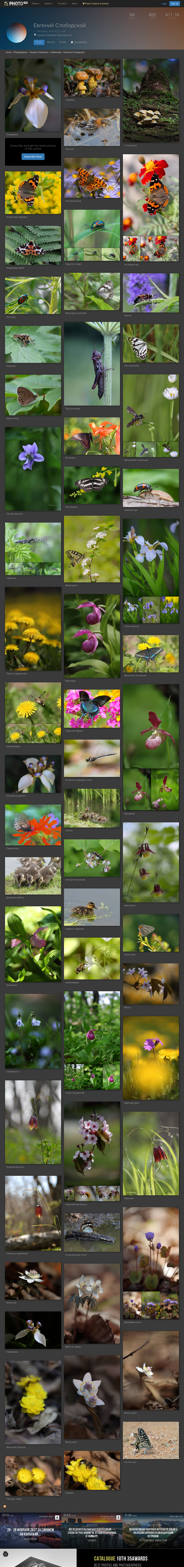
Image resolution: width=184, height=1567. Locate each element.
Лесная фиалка (14, 514)
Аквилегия (129, 906)
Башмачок (11, 985)
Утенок (69, 831)
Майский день (131, 1103)
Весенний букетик (16, 1447)
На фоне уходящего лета (78, 780)
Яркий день (71, 586)
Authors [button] (48, 4)
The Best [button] (62, 4)
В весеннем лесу (15, 1167)
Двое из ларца (73, 1347)
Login (164, 4)
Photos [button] (36, 4)
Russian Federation (46, 35)
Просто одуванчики (16, 674)
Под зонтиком (72, 409)
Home (9, 52)
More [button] (75, 4)
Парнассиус (12, 849)
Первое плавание (74, 929)
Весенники (71, 1442)
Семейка (70, 100)
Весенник (11, 1303)
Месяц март (130, 1413)
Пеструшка (71, 507)
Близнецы (70, 681)
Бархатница (12, 419)
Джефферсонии (132, 1322)
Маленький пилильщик (136, 460)
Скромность (12, 1072)
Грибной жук (130, 510)
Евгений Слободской (74, 52)
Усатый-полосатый (75, 880)
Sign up (174, 4)
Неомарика (12, 135)
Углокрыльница (73, 201)
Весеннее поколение (135, 676)
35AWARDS (79, 42)
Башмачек (129, 814)
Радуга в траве (73, 264)
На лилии (70, 458)
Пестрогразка (131, 366)
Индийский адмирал (17, 217)
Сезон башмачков (74, 1093)
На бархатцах (131, 265)
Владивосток (64, 35)
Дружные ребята (15, 898)
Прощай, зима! (14, 1499)
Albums (51, 42)
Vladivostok (56, 52)
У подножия (130, 146)
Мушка (128, 316)
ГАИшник (11, 578)
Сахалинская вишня (76, 1205)
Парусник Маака (74, 731)
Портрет (69, 149)
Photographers (21, 52)
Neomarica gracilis (15, 796)
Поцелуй (10, 366)
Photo (39, 42)
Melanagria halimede (75, 313)
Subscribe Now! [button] (33, 156)
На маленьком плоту (76, 1255)
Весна (127, 1008)
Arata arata (129, 955)
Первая (69, 1493)
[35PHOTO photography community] (16, 3)
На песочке (130, 1462)
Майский (129, 1198)
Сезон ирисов (131, 626)
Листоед (10, 317)
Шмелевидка (13, 746)
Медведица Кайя (15, 268)
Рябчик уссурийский (17, 1254)
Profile (63, 42)
